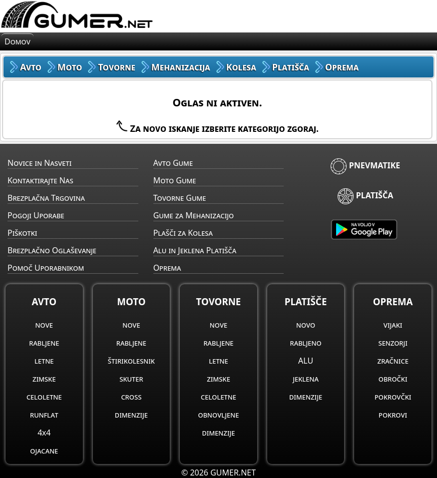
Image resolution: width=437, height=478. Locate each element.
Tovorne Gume (179, 197)
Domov (17, 41)
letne (43, 360)
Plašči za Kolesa (183, 232)
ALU (305, 360)
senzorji (393, 342)
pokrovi (393, 414)
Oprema (167, 267)
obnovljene (218, 414)
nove (44, 324)
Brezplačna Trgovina (46, 197)
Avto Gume (173, 162)
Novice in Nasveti (39, 162)
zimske (44, 378)
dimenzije (131, 414)
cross (131, 396)
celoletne (44, 396)
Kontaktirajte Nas (40, 180)
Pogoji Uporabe (35, 215)
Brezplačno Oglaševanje (51, 250)
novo (305, 324)
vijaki (393, 324)
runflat (44, 414)
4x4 (43, 432)
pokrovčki (393, 396)
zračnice (393, 360)
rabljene (44, 342)
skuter (131, 378)
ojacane (44, 450)
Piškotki (22, 232)
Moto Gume (174, 180)
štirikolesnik (131, 360)
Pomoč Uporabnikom (45, 267)
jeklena (306, 378)
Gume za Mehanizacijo (193, 215)
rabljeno (306, 342)
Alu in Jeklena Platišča (195, 250)
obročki (393, 378)
